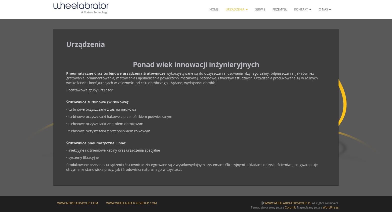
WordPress (330, 207)
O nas (325, 9)
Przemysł (279, 9)
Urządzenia (237, 9)
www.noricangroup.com (77, 203)
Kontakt (302, 9)
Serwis (260, 9)
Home (214, 9)
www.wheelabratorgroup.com (131, 203)
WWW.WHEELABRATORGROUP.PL (287, 203)
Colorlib (290, 207)
